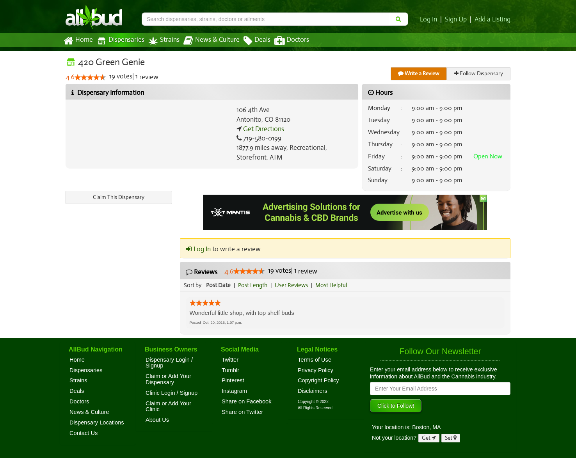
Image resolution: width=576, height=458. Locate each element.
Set (451, 438)
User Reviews (293, 285)
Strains (161, 41)
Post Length (254, 285)
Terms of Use (314, 360)
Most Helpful (334, 285)
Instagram (234, 391)
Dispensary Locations (96, 422)
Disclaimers (312, 391)
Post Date (218, 285)
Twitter (230, 360)
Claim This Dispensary (118, 197)
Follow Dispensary (479, 73)
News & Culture (207, 41)
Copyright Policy (318, 380)
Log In (430, 19)
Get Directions (263, 129)
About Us (157, 420)
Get (429, 438)
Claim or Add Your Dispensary (168, 379)
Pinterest (233, 380)
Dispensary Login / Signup (169, 363)
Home (78, 41)
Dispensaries (119, 41)
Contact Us (83, 433)
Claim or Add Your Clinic (168, 406)
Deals (251, 41)
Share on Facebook (247, 401)
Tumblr (230, 370)
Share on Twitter (242, 412)
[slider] (89, 78)
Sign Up (457, 19)
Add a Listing (492, 19)
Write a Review (419, 73)
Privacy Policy (315, 370)
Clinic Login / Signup (171, 393)
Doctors (285, 41)
